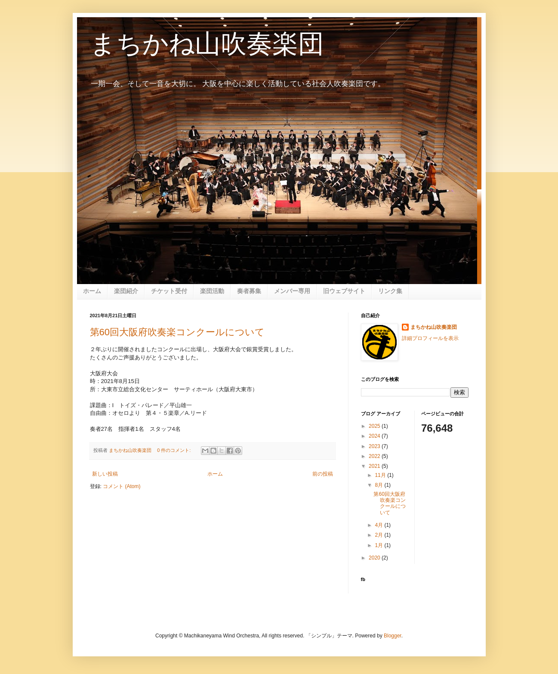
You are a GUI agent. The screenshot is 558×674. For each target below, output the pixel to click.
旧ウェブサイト (344, 291)
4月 (379, 525)
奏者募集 (249, 291)
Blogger (392, 636)
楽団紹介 (126, 291)
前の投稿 (322, 474)
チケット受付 (169, 291)
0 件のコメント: (174, 450)
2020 (375, 558)
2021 (375, 466)
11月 (381, 475)
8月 (379, 485)
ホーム (92, 291)
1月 (379, 545)
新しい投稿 (105, 474)
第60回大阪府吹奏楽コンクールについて (177, 332)
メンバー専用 (292, 291)
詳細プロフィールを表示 (430, 338)
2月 (379, 535)
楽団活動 (212, 291)
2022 (375, 456)
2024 (375, 436)
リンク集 (390, 291)
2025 (375, 426)
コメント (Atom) (121, 486)
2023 (375, 446)
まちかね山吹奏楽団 (207, 43)
